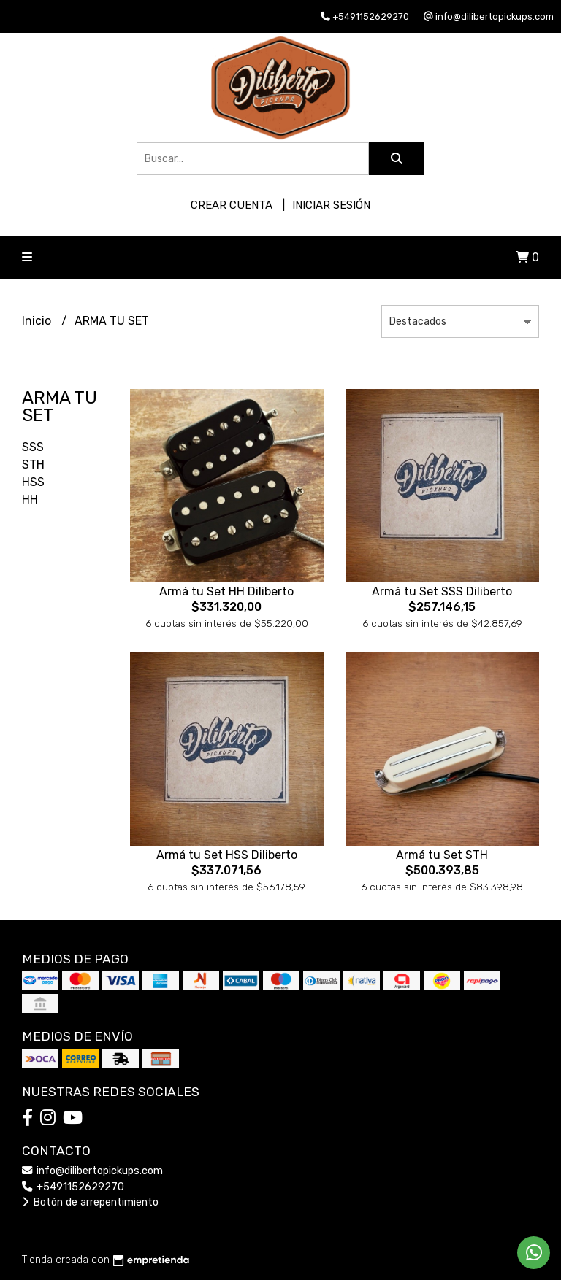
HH (30, 499)
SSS (33, 447)
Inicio (38, 321)
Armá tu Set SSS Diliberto (442, 591)
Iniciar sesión (331, 205)
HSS (33, 482)
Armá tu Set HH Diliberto (226, 591)
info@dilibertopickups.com (92, 1171)
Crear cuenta (231, 205)
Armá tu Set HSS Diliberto (226, 855)
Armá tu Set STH (442, 855)
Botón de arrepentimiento (90, 1202)
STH (33, 464)
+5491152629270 (73, 1187)
